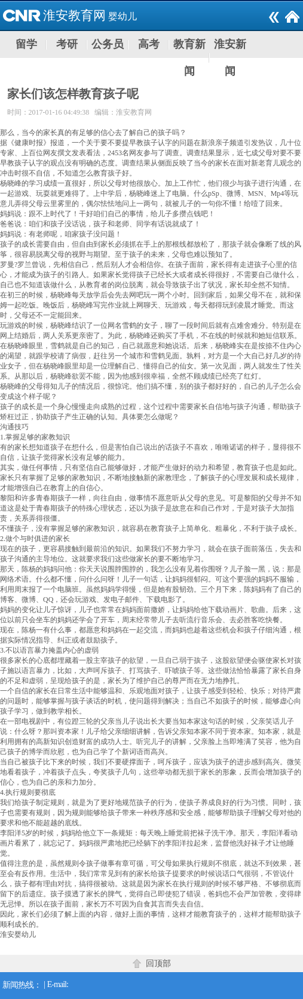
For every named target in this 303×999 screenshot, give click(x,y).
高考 (149, 44)
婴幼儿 (122, 16)
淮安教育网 (74, 15)
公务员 (107, 44)
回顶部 (158, 963)
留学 (26, 44)
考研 (67, 44)
